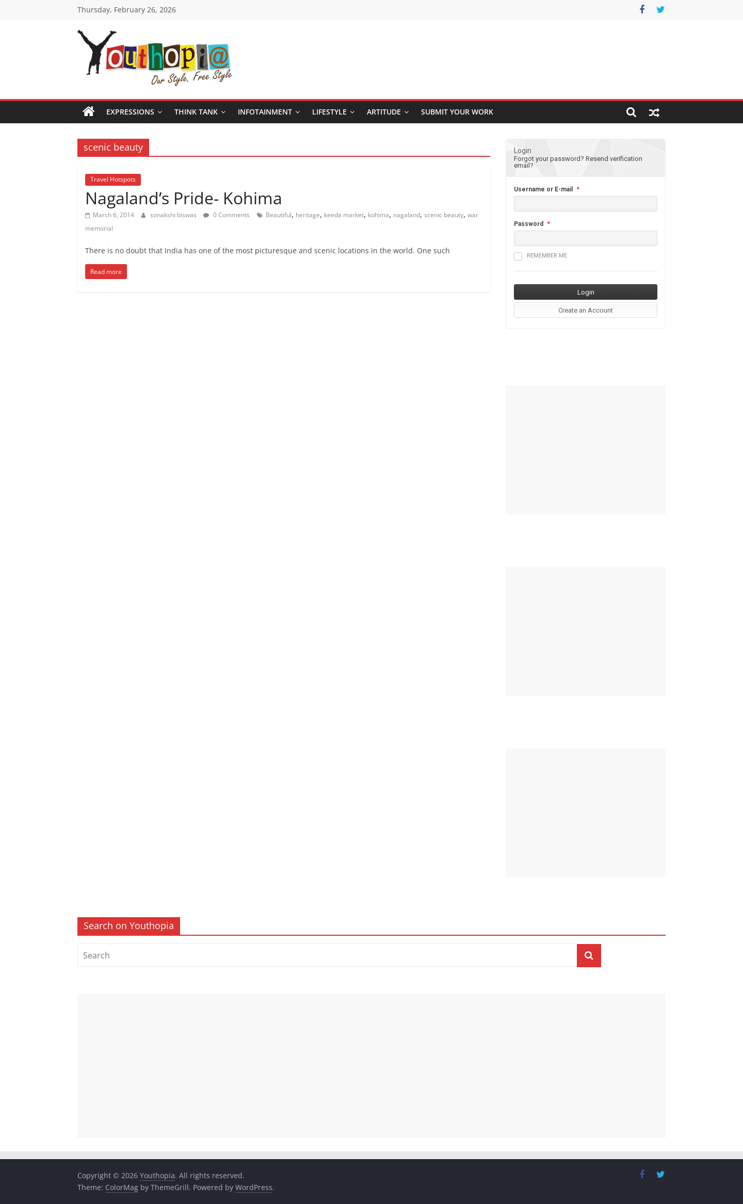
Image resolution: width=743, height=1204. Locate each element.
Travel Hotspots (113, 179)
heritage (308, 214)
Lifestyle (329, 112)
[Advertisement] (586, 449)
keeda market (344, 214)
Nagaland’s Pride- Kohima (183, 198)
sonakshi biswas (174, 214)
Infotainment (265, 112)
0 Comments (226, 214)
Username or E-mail (543, 189)
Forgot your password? (549, 158)
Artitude (384, 112)
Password (528, 223)
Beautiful (279, 214)
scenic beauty (443, 214)
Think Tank (196, 112)
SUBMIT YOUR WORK (457, 112)
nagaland (406, 214)
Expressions (130, 112)
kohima (378, 214)
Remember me (540, 256)
